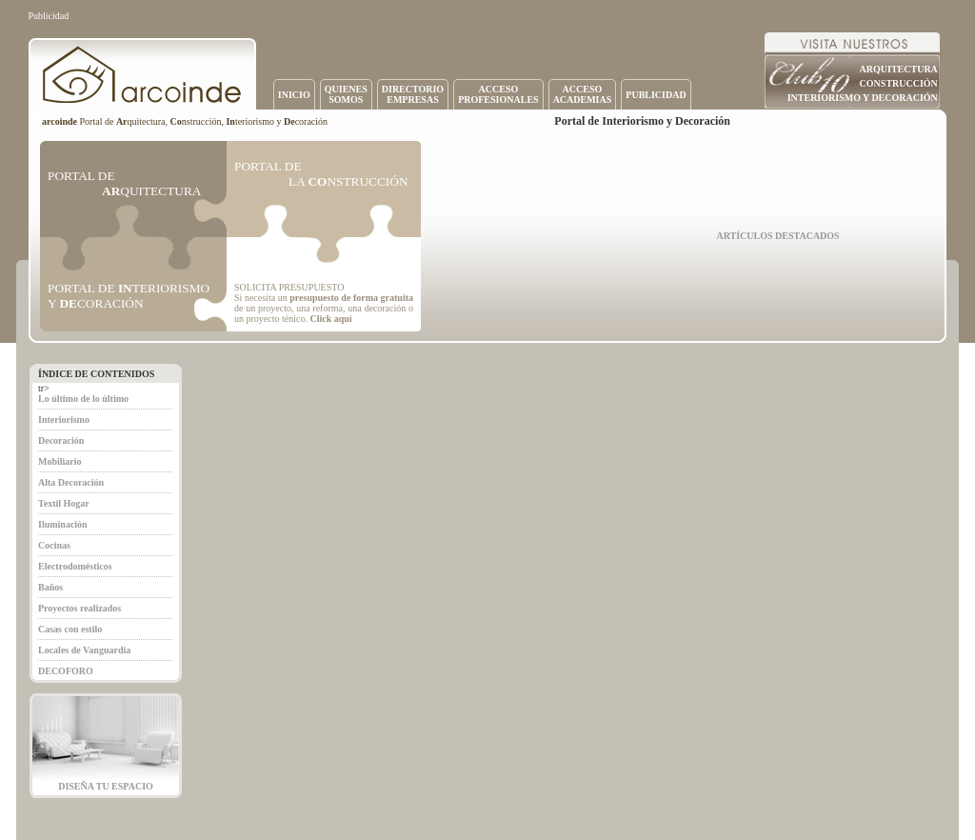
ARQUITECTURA (899, 69)
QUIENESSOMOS (346, 94)
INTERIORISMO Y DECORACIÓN (862, 97)
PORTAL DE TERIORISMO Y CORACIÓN (128, 295)
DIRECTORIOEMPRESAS (413, 94)
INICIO (294, 95)
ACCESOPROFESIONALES (498, 94)
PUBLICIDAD (656, 95)
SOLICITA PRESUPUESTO (289, 287)
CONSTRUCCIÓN (899, 83)
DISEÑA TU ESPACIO (105, 786)
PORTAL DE (124, 183)
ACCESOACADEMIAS (582, 94)
